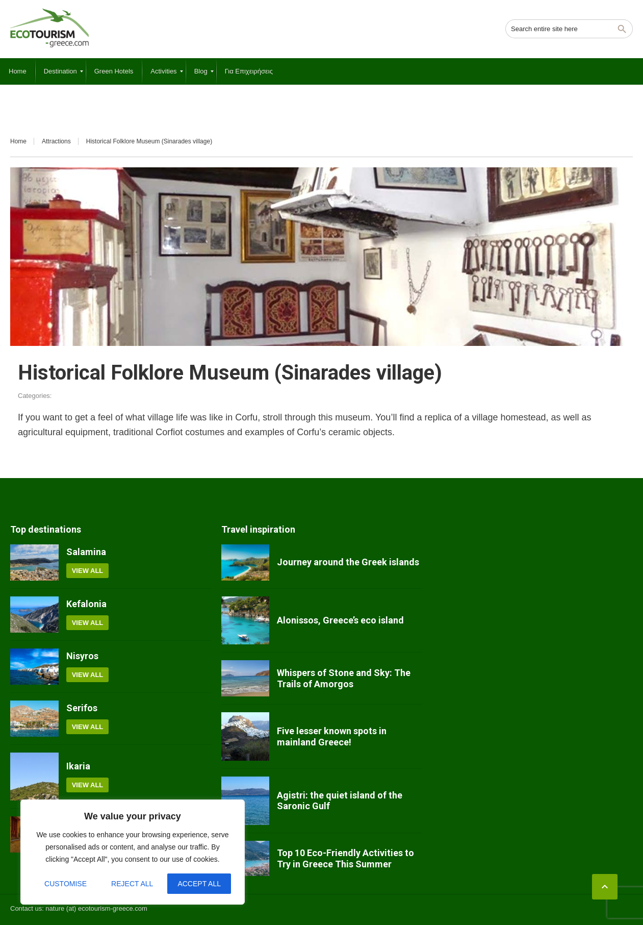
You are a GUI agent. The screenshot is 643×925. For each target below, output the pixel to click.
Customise (65, 884)
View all (88, 570)
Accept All (199, 884)
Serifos (81, 708)
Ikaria (78, 766)
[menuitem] (17, 71)
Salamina (86, 551)
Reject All (132, 884)
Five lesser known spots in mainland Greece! (332, 736)
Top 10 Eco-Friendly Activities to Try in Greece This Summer (345, 858)
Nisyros (82, 656)
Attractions (56, 141)
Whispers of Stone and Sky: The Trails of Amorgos (343, 678)
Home (18, 141)
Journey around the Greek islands (348, 562)
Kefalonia (86, 603)
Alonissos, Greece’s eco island (340, 620)
